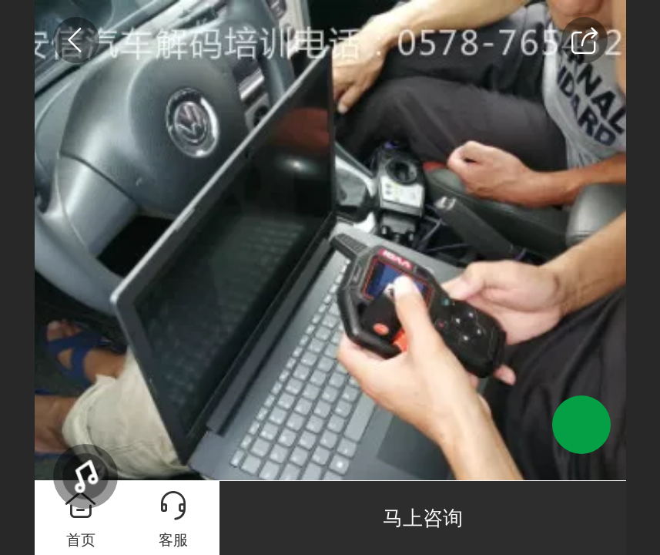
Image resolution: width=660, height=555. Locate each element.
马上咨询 (423, 518)
